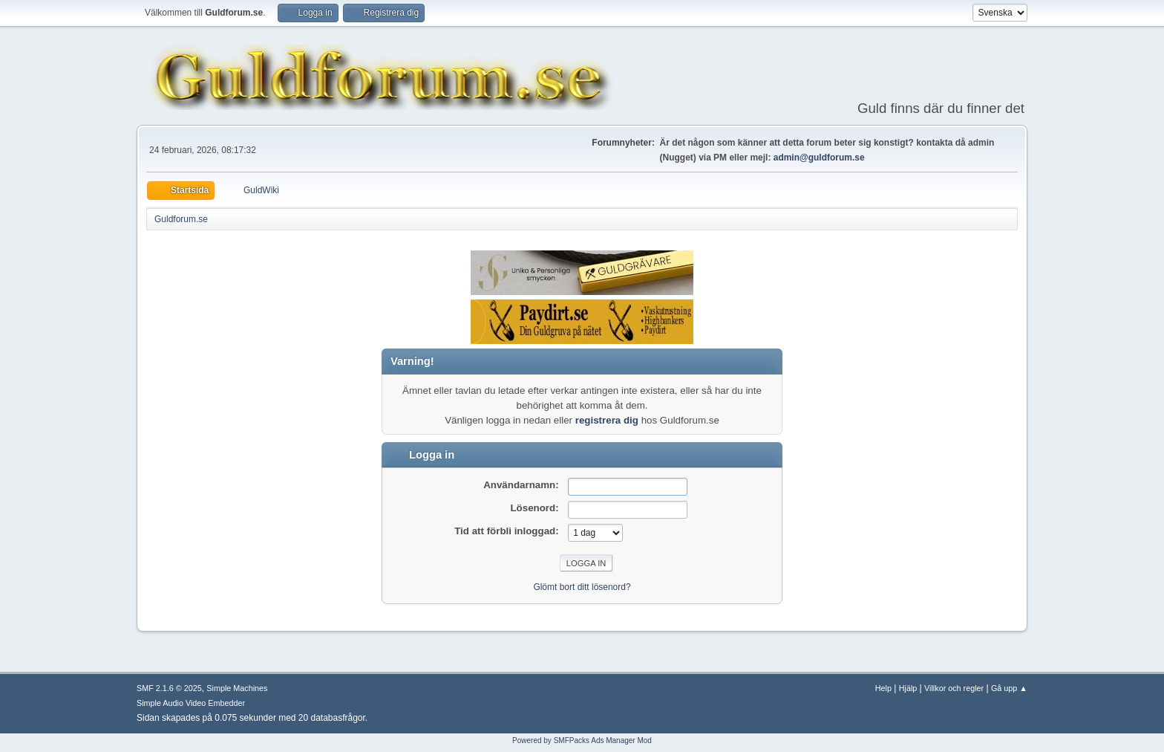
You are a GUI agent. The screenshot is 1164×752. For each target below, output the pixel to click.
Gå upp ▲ (1009, 688)
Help (883, 688)
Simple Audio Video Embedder (191, 702)
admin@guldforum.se (819, 157)
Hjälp (908, 688)
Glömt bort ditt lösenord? (581, 587)
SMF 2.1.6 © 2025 (169, 688)
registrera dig (606, 420)
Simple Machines (236, 688)
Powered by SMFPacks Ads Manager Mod (582, 740)
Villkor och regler (954, 688)
